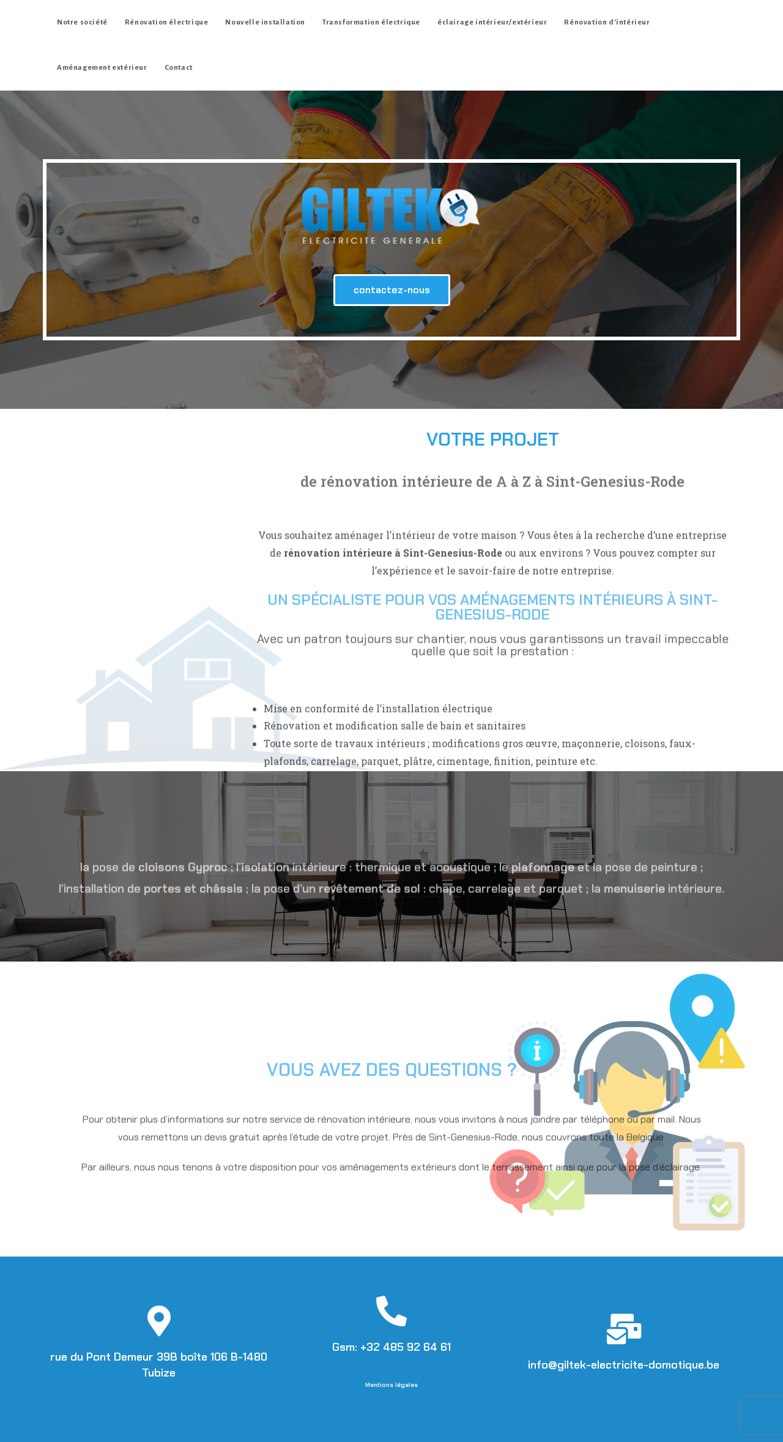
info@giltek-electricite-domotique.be (623, 1365)
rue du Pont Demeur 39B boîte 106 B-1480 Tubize (158, 1365)
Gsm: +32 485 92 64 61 (391, 1347)
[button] (391, 290)
